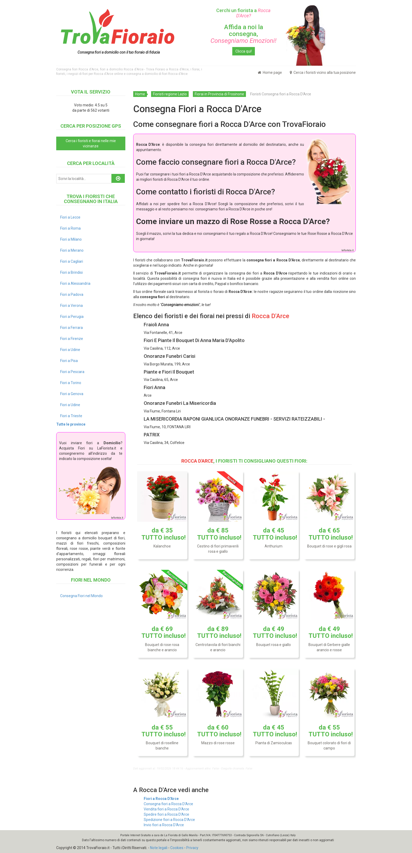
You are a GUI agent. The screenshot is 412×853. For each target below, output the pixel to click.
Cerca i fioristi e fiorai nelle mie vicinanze (91, 143)
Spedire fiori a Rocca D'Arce (166, 814)
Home (140, 94)
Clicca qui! (243, 51)
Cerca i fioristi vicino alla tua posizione (323, 72)
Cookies (176, 848)
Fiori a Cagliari (71, 261)
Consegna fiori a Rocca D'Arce (168, 804)
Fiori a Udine (70, 350)
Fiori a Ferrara (71, 327)
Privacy (192, 848)
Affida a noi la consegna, (243, 34)
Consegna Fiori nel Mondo (81, 596)
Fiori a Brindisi (71, 272)
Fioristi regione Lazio (170, 94)
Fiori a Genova (71, 394)
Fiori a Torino (70, 383)
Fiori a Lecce (70, 217)
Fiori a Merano (72, 250)
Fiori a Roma (70, 228)
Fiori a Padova (71, 294)
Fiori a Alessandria (75, 283)
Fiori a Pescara (72, 372)
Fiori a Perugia (72, 316)
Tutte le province (70, 424)
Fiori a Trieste (71, 416)
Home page (270, 72)
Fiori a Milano (71, 239)
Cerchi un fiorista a (243, 13)
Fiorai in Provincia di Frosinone (219, 94)
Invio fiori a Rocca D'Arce (164, 825)
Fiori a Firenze (71, 339)
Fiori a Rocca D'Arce (161, 799)
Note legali (158, 848)
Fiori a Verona (71, 305)
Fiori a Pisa (69, 361)
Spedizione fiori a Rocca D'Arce (169, 820)
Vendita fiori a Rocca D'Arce (166, 809)
